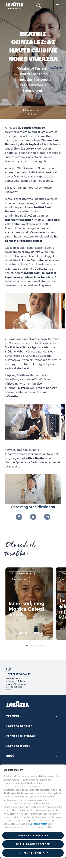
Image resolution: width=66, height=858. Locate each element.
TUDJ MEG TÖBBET (32, 633)
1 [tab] (27, 645)
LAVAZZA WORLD (18, 746)
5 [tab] (41, 645)
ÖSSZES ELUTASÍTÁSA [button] (33, 853)
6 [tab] (44, 645)
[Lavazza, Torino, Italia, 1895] (14, 5)
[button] (38, 5)
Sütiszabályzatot (38, 824)
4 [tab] (37, 645)
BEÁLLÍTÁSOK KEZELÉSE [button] (33, 844)
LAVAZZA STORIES (19, 726)
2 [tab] (30, 645)
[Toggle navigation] (57, 5)
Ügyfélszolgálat (18, 674)
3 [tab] (34, 645)
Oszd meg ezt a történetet (33, 507)
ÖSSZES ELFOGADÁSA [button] (33, 835)
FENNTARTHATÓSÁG (20, 736)
